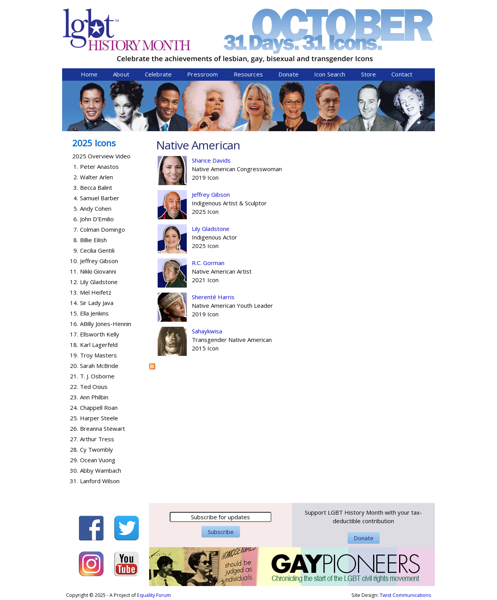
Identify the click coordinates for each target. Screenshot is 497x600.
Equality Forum (154, 595)
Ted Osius (94, 386)
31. (74, 481)
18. (74, 345)
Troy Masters (98, 355)
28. (74, 449)
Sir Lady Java (96, 303)
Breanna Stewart (102, 428)
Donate (288, 74)
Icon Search (330, 74)
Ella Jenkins (94, 313)
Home (89, 74)
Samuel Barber (99, 198)
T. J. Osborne (97, 376)
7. (75, 229)
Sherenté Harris (213, 297)
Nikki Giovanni (98, 271)
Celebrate (158, 74)
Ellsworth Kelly (99, 334)
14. (74, 303)
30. (74, 470)
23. (74, 397)
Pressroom (202, 74)
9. (75, 250)
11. (74, 271)
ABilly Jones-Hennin (105, 324)
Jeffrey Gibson (211, 194)
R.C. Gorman (208, 263)
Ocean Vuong (97, 460)
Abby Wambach (100, 470)
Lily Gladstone (210, 228)
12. (74, 282)
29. (74, 460)
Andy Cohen (95, 208)
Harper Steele (99, 418)
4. (75, 198)
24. (74, 407)
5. (75, 208)
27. (74, 439)
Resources (248, 74)
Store (368, 74)
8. (75, 240)
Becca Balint (96, 187)
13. (74, 292)
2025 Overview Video (101, 156)
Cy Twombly (96, 449)
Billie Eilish (93, 240)
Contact (401, 74)
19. (74, 355)
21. (74, 376)
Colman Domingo (102, 229)
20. (74, 365)
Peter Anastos (99, 166)
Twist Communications (405, 595)
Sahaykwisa (207, 331)
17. (74, 334)
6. (75, 219)
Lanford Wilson (100, 481)
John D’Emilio (97, 219)
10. (74, 261)
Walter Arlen (96, 177)
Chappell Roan (99, 407)
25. (74, 418)
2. (75, 177)
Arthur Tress (97, 439)
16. (74, 324)
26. (74, 428)
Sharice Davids (211, 160)
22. (74, 386)
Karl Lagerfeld (99, 345)
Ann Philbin (94, 397)
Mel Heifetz (95, 292)
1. (75, 166)
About (121, 74)
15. (74, 313)
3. (75, 187)
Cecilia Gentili (97, 250)
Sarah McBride (99, 365)
